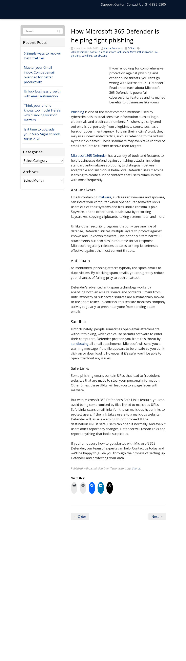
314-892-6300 (155, 4)
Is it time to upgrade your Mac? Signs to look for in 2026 (42, 134)
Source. (136, 468)
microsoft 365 (150, 52)
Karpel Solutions (113, 48)
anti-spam (123, 52)
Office (131, 48)
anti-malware (108, 52)
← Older (80, 516)
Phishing (77, 112)
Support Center (113, 4)
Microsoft (135, 52)
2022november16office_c (85, 52)
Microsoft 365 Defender (89, 155)
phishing (76, 55)
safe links (87, 55)
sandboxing (100, 55)
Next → (157, 516)
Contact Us (135, 4)
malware (104, 197)
